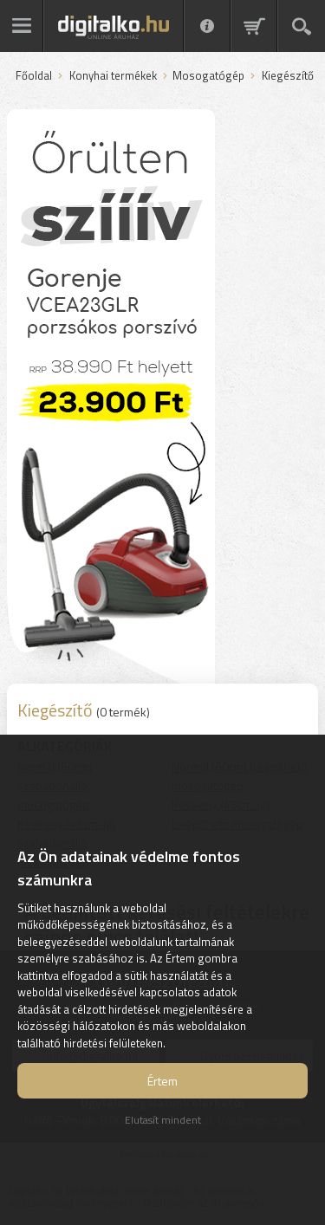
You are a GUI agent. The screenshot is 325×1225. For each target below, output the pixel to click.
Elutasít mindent (163, 1120)
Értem (162, 1081)
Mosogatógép (208, 76)
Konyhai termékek (113, 76)
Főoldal (34, 76)
